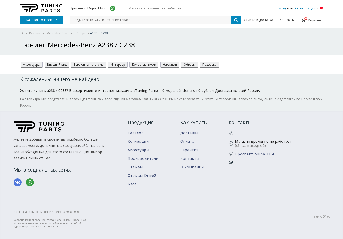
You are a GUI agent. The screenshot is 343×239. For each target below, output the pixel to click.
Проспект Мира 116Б (88, 8)
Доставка (189, 133)
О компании (192, 167)
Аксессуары (31, 64)
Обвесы (189, 64)
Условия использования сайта (34, 220)
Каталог (135, 133)
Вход (282, 8)
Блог (132, 184)
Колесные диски (144, 64)
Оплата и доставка (258, 20)
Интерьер (117, 64)
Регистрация (305, 8)
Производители (143, 158)
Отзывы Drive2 (142, 176)
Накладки (170, 64)
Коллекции (138, 141)
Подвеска (209, 64)
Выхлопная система (89, 64)
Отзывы (135, 167)
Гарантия (189, 150)
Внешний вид (57, 64)
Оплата (187, 141)
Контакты (287, 20)
